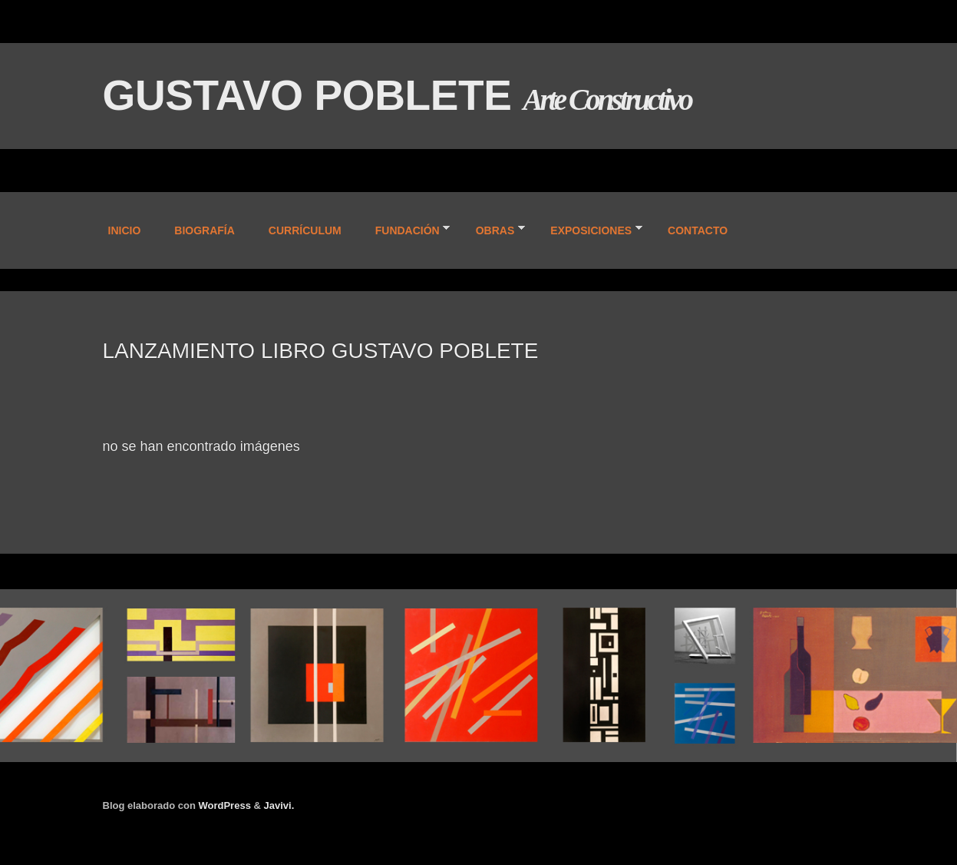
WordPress (224, 805)
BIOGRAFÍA (204, 230)
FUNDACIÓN (406, 231)
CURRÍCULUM (305, 230)
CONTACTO (698, 230)
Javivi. (279, 805)
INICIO (124, 230)
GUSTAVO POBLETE (313, 95)
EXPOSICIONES (589, 231)
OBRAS (494, 231)
